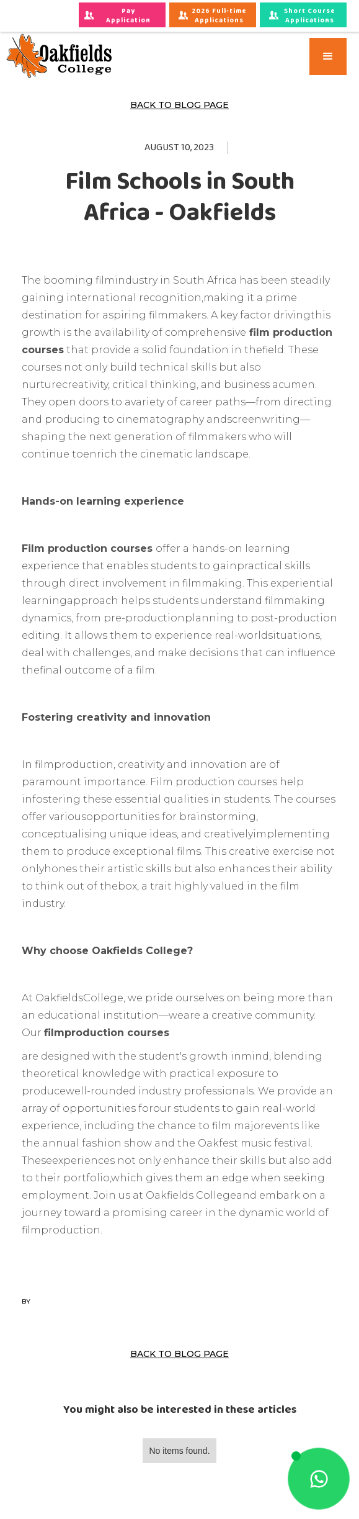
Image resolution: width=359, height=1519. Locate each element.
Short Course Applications (309, 16)
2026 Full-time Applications (220, 16)
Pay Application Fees (129, 16)
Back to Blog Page (179, 104)
